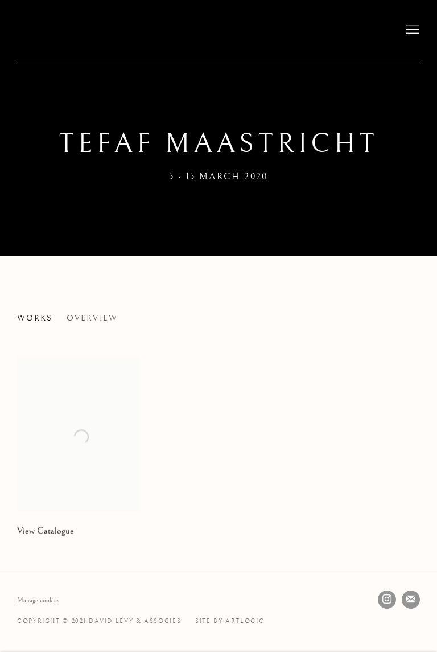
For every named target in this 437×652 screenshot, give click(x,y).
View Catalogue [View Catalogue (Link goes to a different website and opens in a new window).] (45, 543)
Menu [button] (411, 30)
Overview (92, 318)
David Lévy (91, 30)
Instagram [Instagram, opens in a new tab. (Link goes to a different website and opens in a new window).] (387, 600)
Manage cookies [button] (38, 600)
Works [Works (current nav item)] (34, 318)
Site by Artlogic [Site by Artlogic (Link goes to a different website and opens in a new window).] (229, 621)
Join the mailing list (411, 600)
